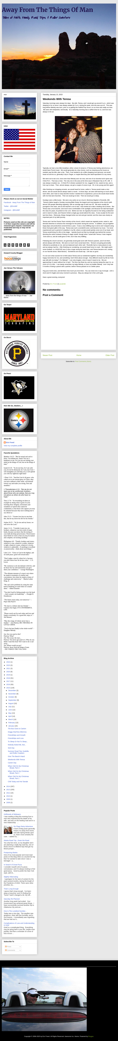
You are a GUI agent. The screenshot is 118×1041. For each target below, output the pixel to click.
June (10, 710)
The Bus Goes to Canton (17, 729)
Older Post (109, 355)
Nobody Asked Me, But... (17, 745)
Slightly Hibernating (11, 877)
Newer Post (47, 355)
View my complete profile (13, 446)
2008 (8, 802)
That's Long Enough (11, 889)
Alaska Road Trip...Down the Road (16, 840)
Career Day (12, 763)
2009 (8, 799)
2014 (8, 786)
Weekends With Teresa (16, 760)
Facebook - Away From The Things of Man (19, 202)
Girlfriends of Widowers (12, 814)
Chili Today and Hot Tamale (18, 782)
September (12, 700)
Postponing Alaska (10, 852)
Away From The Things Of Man (47, 10)
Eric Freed (10, 442)
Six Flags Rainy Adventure (23, 826)
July (10, 707)
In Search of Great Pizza (13, 865)
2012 (8, 793)
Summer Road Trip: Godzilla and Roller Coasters (18, 752)
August (11, 703)
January (11, 726)
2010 (8, 796)
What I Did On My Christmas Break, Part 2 (18, 772)
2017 (8, 681)
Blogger (90, 1036)
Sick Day (11, 748)
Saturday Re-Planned (12, 899)
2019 (8, 675)
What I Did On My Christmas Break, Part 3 (18, 767)
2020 (8, 672)
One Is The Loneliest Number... (15, 911)
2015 (8, 688)
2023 (8, 665)
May (10, 713)
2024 (8, 662)
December (12, 690)
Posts (8, 947)
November (12, 694)
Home (78, 355)
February (11, 723)
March (10, 719)
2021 (8, 668)
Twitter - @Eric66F (10, 206)
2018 (8, 678)
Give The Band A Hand (16, 756)
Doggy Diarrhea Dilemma (17, 732)
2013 (8, 790)
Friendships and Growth (16, 735)
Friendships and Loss (16, 738)
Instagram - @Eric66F (12, 210)
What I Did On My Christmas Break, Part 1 (18, 777)
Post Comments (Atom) (83, 361)
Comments (10, 950)
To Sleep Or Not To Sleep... (18, 741)
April (10, 716)
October (11, 697)
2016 (8, 684)
